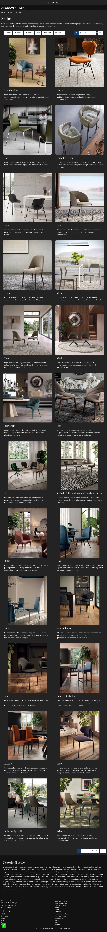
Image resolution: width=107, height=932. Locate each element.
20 (100, 33)
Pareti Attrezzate (60, 905)
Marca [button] (8, 33)
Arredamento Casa (12, 13)
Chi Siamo (5, 914)
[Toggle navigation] (103, 8)
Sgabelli (58, 912)
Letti (56, 922)
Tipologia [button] (47, 33)
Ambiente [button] (18, 33)
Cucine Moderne (61, 901)
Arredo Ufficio (60, 918)
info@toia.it (9, 907)
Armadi (57, 924)
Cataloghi (4, 918)
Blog (2, 922)
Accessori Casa (60, 916)
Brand (3, 920)
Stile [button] (38, 33)
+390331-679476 (10, 905)
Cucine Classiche (61, 903)
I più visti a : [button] (59, 33)
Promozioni (5, 916)
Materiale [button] (29, 33)
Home (3, 13)
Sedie (20, 13)
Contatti (4, 924)
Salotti (57, 920)
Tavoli (57, 910)
